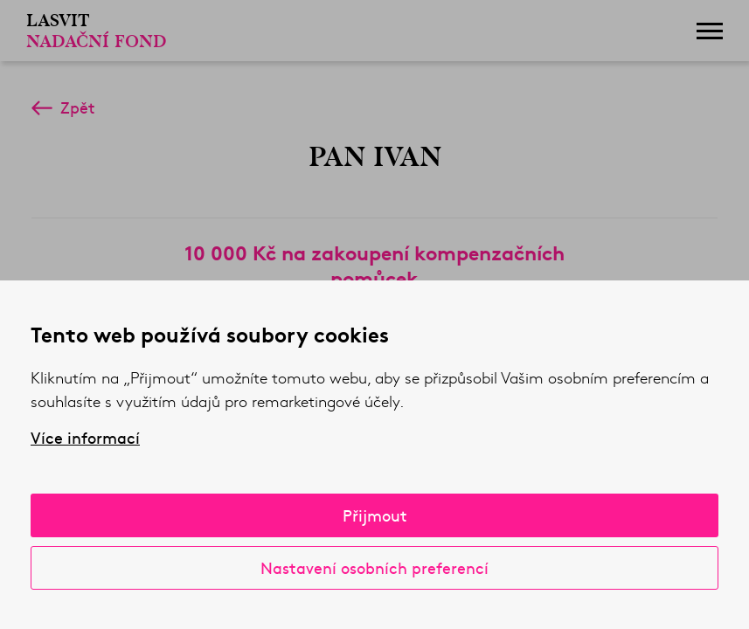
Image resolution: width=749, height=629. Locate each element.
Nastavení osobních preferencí (374, 567)
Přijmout (375, 515)
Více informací (85, 438)
